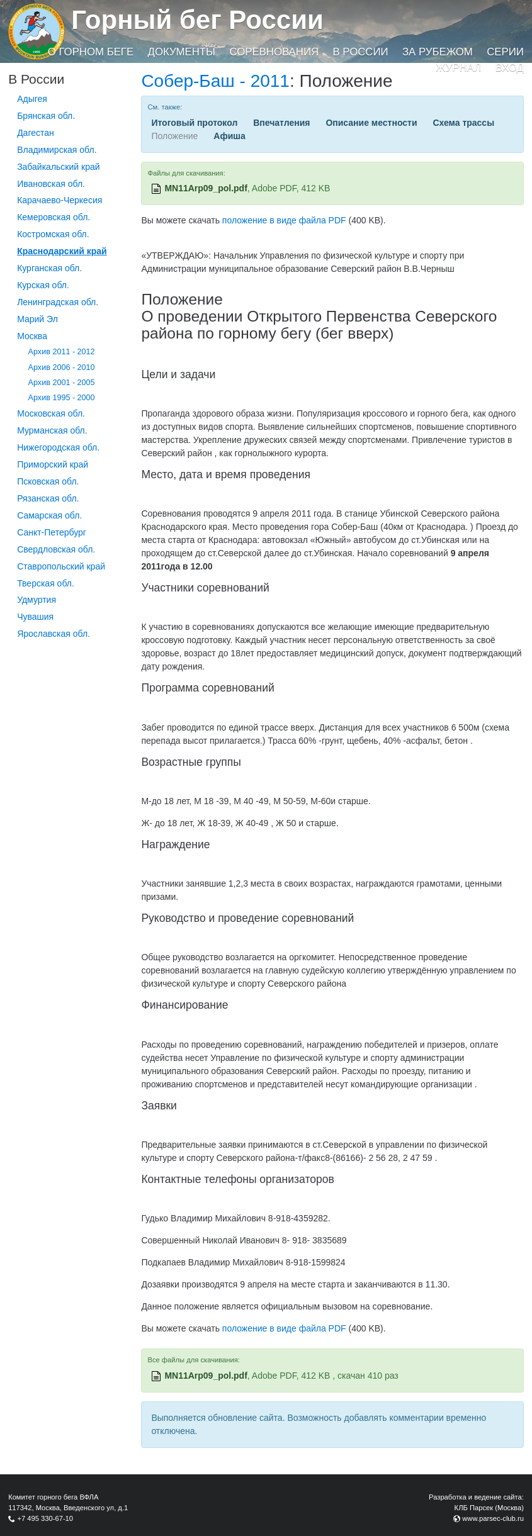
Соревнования (274, 52)
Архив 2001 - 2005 (61, 382)
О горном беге (90, 52)
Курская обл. (43, 285)
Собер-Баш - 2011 (215, 81)
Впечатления (281, 123)
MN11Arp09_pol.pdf (205, 188)
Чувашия (35, 617)
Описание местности (371, 123)
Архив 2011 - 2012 (61, 351)
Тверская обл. (45, 583)
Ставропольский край (61, 566)
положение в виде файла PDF (284, 220)
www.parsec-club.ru (493, 1518)
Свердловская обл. (56, 549)
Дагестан (35, 133)
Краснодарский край (62, 251)
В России (360, 52)
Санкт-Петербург (51, 532)
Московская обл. (51, 413)
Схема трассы (463, 123)
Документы (181, 52)
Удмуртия (36, 600)
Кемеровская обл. (53, 217)
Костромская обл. (53, 234)
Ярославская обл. (53, 634)
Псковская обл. (48, 481)
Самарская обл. (49, 515)
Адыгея (32, 99)
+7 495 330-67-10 (45, 1518)
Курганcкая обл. (49, 268)
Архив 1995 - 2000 (61, 397)
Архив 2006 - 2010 (61, 367)
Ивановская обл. (51, 184)
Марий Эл (37, 319)
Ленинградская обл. (57, 302)
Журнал (458, 68)
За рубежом (437, 52)
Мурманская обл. (52, 430)
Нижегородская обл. (58, 447)
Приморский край (52, 464)
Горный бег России (197, 20)
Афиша (229, 136)
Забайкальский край (58, 167)
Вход (509, 68)
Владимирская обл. (56, 150)
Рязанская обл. (48, 498)
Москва (32, 336)
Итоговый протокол (194, 123)
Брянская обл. (46, 116)
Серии (505, 52)
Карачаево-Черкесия (59, 200)
